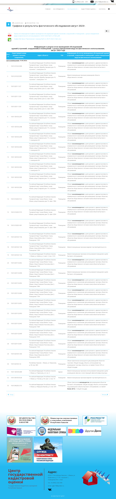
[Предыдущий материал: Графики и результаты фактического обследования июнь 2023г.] (10, 394)
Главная (47, 9)
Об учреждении (58, 9)
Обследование (72, 9)
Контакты (102, 9)
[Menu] (109, 9)
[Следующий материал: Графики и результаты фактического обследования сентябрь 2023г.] (105, 394)
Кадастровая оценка (88, 9)
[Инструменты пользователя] (107, 31)
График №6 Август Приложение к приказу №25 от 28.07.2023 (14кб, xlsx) (37, 39)
